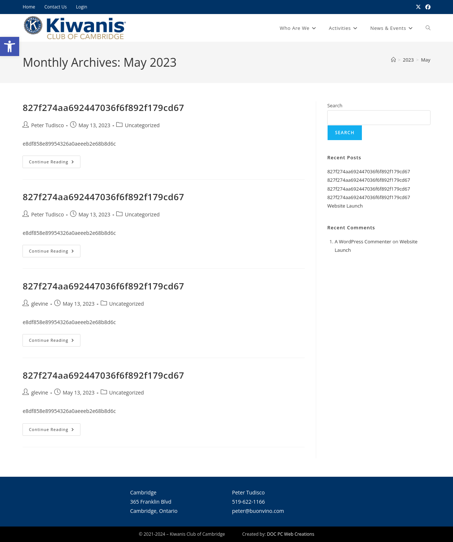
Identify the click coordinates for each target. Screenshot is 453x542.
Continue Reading (54, 160)
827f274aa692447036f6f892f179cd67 (103, 107)
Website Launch (345, 205)
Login (81, 7)
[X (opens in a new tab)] (418, 7)
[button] (9, 46)
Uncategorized (142, 125)
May (425, 59)
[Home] (393, 59)
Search (334, 105)
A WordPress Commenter (363, 241)
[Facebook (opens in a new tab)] (426, 7)
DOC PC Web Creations (290, 534)
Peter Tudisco (47, 125)
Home (29, 7)
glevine (39, 303)
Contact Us (55, 7)
